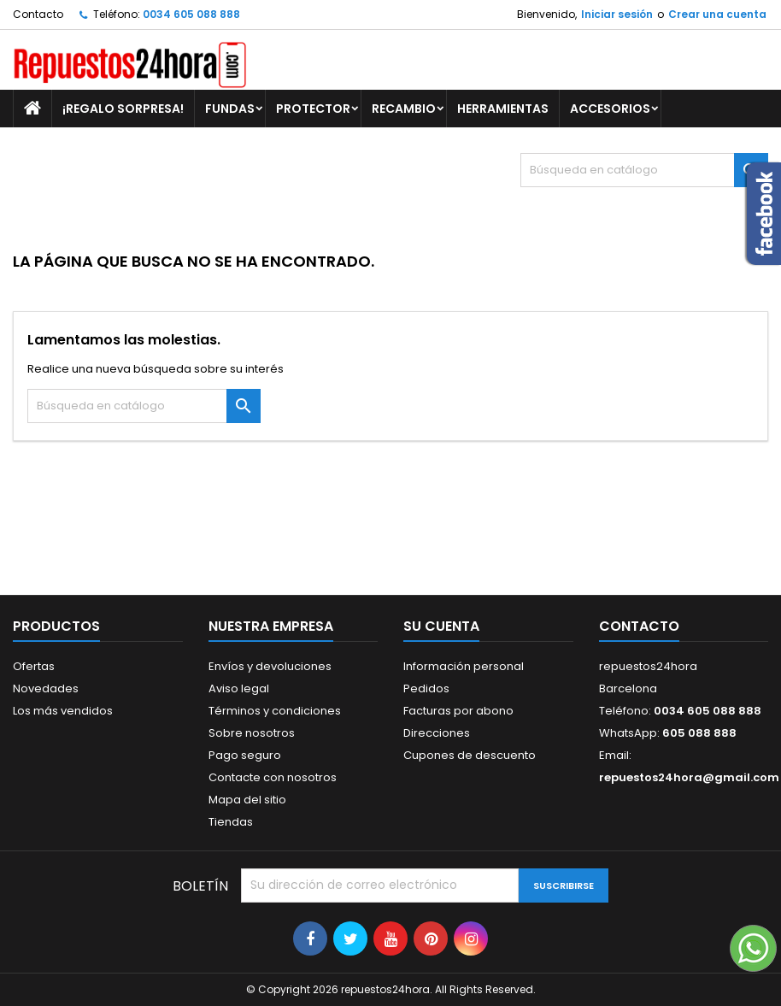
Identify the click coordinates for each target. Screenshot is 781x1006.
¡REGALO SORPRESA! (123, 108)
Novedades (46, 688)
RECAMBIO (404, 108)
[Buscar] (644, 170)
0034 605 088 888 (191, 14)
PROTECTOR (313, 108)
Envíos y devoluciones (270, 666)
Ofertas (34, 666)
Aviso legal (238, 688)
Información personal (463, 666)
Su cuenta (441, 626)
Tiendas (230, 822)
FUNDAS (230, 108)
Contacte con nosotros (272, 777)
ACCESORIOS (610, 108)
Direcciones (436, 733)
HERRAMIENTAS (503, 108)
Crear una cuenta (717, 14)
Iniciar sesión (617, 14)
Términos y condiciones (274, 711)
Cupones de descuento (469, 755)
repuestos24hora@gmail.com (689, 777)
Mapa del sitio (247, 799)
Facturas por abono (458, 711)
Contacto (38, 14)
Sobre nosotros (251, 733)
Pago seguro (244, 755)
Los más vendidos (63, 711)
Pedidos (426, 688)
